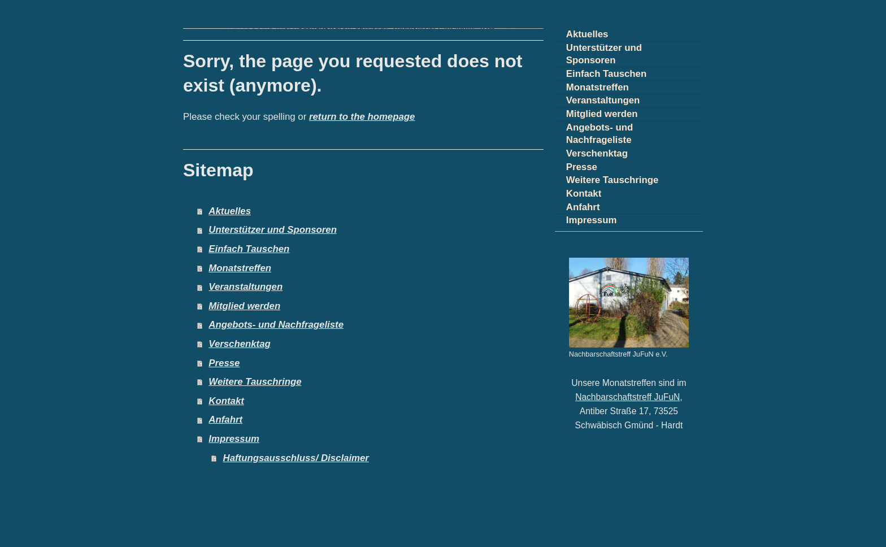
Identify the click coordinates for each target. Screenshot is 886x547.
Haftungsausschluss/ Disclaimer (296, 458)
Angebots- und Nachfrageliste (276, 324)
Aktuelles (230, 211)
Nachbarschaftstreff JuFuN (627, 397)
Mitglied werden (244, 306)
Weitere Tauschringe (255, 381)
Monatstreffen (240, 268)
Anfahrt (225, 419)
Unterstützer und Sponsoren (273, 229)
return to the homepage (362, 116)
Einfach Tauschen (249, 249)
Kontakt (226, 401)
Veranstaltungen (246, 286)
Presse (224, 363)
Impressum (234, 438)
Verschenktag (239, 343)
